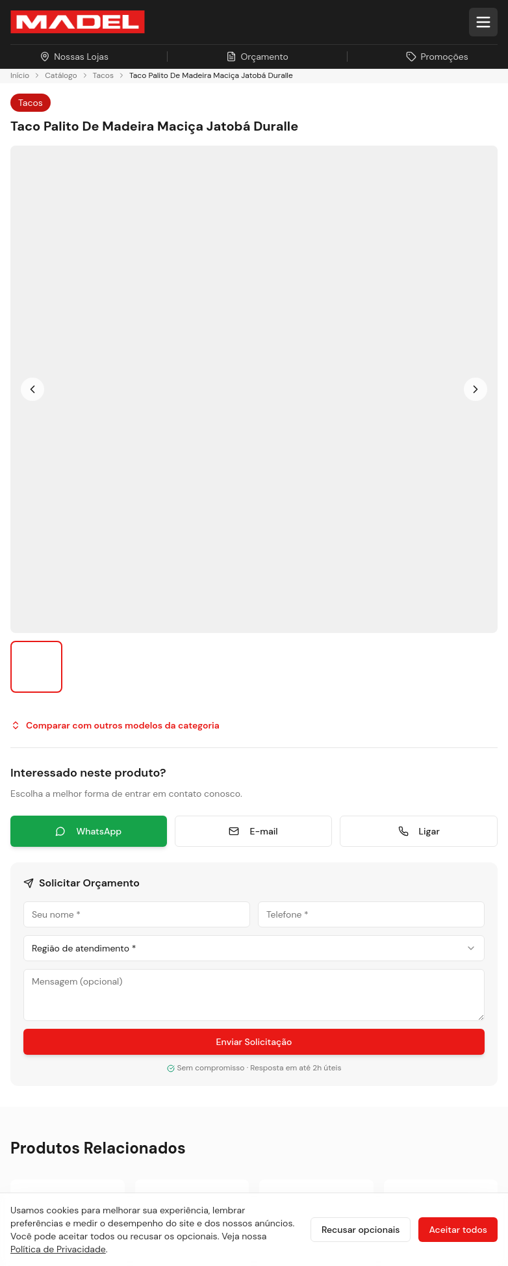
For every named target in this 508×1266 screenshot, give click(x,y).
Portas (285, 817)
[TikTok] (147, 876)
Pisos (282, 794)
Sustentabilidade (51, 991)
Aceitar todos (458, 1229)
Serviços (290, 887)
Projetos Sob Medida (60, 1015)
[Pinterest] (178, 876)
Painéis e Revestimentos (327, 864)
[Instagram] (22, 876)
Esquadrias (296, 840)
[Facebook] (53, 876)
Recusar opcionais (361, 1229)
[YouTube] (115, 876)
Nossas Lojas (41, 1061)
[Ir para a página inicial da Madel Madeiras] (77, 22)
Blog (20, 1038)
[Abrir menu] (483, 22)
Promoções (38, 1085)
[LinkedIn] (84, 876)
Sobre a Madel (44, 968)
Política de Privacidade (58, 1249)
